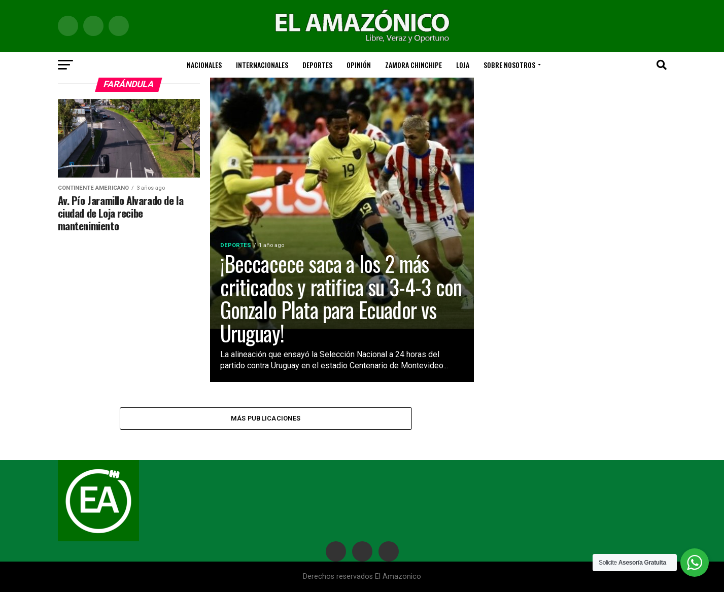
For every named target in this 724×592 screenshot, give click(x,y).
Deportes (317, 64)
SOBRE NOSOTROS (509, 64)
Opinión (359, 64)
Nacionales (204, 64)
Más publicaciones (265, 418)
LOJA (462, 64)
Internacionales (262, 64)
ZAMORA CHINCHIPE (413, 64)
